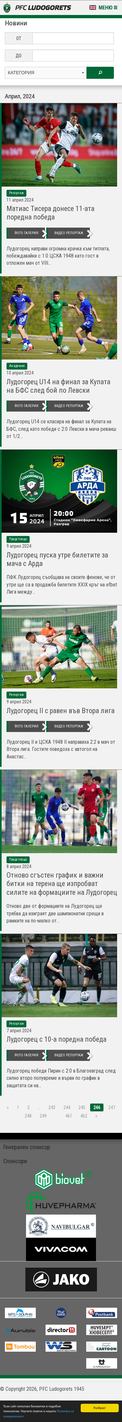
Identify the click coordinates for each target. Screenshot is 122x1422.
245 (81, 1107)
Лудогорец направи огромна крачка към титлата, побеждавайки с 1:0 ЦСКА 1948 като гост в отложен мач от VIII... (58, 256)
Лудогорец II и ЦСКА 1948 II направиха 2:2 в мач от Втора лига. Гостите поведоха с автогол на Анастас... (61, 749)
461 (68, 1116)
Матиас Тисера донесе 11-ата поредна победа (50, 212)
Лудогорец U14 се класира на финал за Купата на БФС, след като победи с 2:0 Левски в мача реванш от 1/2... (61, 428)
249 (43, 1116)
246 (96, 1107)
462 (83, 1116)
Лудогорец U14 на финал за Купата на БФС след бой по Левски (58, 386)
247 (111, 1107)
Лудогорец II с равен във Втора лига (61, 711)
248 (28, 1116)
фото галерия (26, 233)
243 (51, 1107)
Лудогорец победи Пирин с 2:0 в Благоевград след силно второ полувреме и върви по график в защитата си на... (61, 1078)
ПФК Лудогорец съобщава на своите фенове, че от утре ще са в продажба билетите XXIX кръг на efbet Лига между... (62, 584)
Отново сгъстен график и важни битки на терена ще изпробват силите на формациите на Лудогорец (62, 883)
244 (66, 1107)
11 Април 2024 (20, 200)
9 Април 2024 (19, 546)
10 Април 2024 (20, 372)
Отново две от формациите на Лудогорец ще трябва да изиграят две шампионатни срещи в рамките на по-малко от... (55, 913)
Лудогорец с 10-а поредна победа (56, 1039)
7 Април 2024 (19, 1030)
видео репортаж (68, 233)
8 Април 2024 (19, 866)
